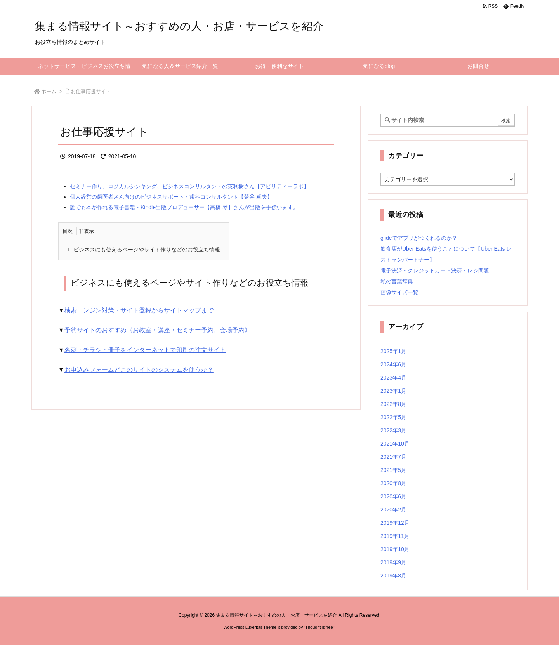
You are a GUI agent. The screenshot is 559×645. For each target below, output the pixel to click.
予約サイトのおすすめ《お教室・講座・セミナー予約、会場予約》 (157, 330)
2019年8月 (393, 575)
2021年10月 (395, 443)
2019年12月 (395, 523)
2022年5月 (393, 417)
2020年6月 (393, 496)
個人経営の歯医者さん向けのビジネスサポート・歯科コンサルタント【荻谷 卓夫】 (171, 197)
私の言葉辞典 (396, 281)
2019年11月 (395, 536)
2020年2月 (393, 509)
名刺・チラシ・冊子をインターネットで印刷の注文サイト (145, 350)
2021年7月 (393, 457)
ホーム (48, 91)
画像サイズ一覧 (399, 292)
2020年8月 (393, 483)
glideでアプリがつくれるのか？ (418, 238)
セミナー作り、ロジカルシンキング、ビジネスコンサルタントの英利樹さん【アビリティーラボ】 (189, 186)
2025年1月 (393, 351)
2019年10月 (395, 549)
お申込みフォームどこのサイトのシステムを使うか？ (139, 369)
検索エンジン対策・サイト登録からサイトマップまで (139, 310)
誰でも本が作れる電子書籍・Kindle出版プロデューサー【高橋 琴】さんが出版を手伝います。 (184, 207)
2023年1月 (393, 391)
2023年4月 (393, 378)
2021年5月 (393, 470)
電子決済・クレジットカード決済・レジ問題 (434, 270)
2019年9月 (393, 562)
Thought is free (319, 627)
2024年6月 (393, 364)
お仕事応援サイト (91, 91)
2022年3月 (393, 430)
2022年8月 (393, 404)
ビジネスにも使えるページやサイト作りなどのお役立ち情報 (143, 249)
